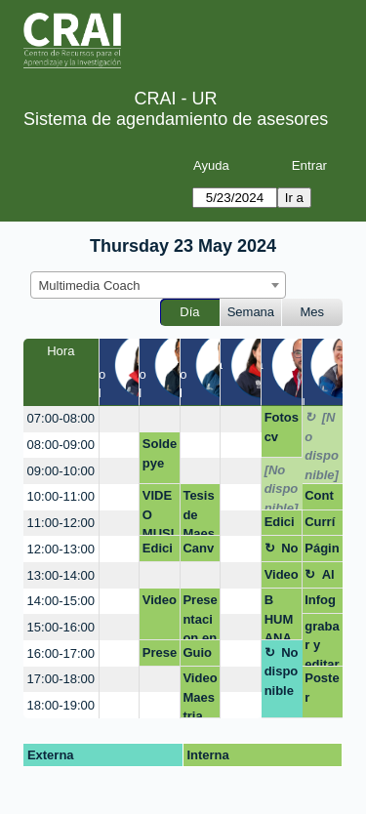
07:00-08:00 (61, 418)
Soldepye (159, 453)
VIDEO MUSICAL (158, 512)
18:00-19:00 (61, 705)
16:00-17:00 (61, 653)
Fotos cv (281, 427)
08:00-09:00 (61, 444)
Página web (322, 551)
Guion (197, 656)
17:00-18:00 (61, 679)
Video (159, 599)
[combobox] (158, 285)
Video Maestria (200, 694)
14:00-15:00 (61, 600)
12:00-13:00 (61, 549)
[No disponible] (322, 446)
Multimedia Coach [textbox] (90, 285)
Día (189, 312)
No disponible (281, 551)
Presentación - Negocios (159, 656)
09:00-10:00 (61, 471)
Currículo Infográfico (321, 525)
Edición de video (159, 551)
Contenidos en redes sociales (322, 498)
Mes (313, 312)
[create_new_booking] (120, 419)
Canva (198, 551)
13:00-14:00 (61, 575)
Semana (250, 312)
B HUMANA (279, 616)
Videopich (281, 578)
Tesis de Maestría (199, 512)
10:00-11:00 (61, 496)
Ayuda (211, 165)
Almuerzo (320, 578)
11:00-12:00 (61, 522)
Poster (322, 688)
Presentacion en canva (200, 616)
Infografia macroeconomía (320, 603)
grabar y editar (322, 643)
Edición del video (281, 525)
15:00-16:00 (61, 627)
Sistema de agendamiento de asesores (175, 119)
